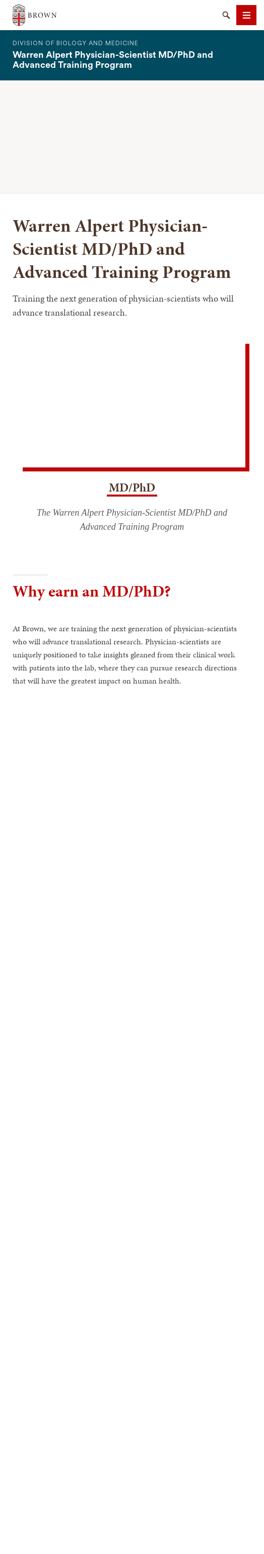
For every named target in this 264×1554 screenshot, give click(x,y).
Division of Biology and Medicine (76, 43)
